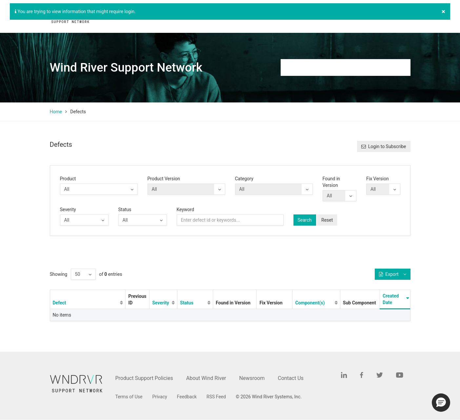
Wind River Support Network (126, 67)
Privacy (159, 396)
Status (124, 209)
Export (392, 274)
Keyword (185, 209)
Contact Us (291, 378)
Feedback (187, 396)
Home (56, 111)
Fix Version (377, 178)
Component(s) (310, 302)
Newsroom (252, 378)
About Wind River (206, 378)
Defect (59, 302)
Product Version (164, 178)
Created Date (391, 299)
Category (244, 178)
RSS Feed (216, 396)
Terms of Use (129, 396)
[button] (441, 402)
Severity (68, 209)
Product (68, 178)
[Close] (443, 11)
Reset (327, 220)
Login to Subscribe (383, 146)
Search (305, 220)
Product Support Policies (144, 378)
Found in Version (331, 182)
